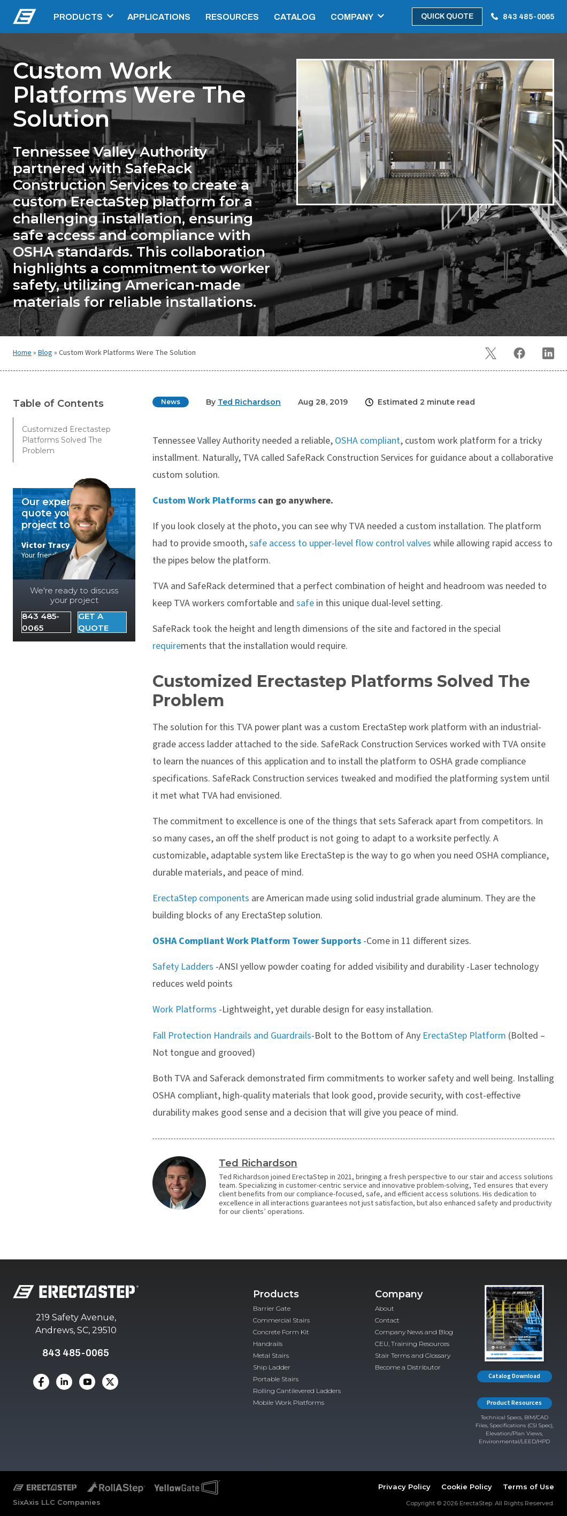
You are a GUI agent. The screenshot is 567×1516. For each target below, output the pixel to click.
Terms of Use (528, 1486)
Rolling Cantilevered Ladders (297, 1391)
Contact (387, 1320)
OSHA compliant (367, 440)
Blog (45, 352)
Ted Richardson (258, 1163)
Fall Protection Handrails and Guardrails (231, 1035)
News (170, 402)
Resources (232, 16)
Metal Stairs (271, 1355)
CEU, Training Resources (412, 1344)
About (384, 1308)
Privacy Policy (404, 1486)
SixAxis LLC (34, 1502)
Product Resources (514, 1402)
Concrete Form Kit (281, 1332)
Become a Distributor (408, 1367)
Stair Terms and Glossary (412, 1355)
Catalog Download (514, 1376)
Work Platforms (185, 1009)
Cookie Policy (466, 1486)
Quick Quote (447, 16)
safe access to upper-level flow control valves (340, 543)
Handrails (267, 1344)
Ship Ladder (271, 1367)
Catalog (295, 16)
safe (305, 603)
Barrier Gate (271, 1308)
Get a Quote (93, 622)
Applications (158, 16)
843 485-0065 (528, 17)
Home (22, 352)
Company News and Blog (414, 1332)
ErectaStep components (200, 898)
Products (78, 16)
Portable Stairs (275, 1379)
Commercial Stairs (281, 1320)
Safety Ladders (184, 966)
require (166, 646)
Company (352, 16)
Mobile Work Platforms (288, 1402)
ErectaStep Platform (464, 1035)
